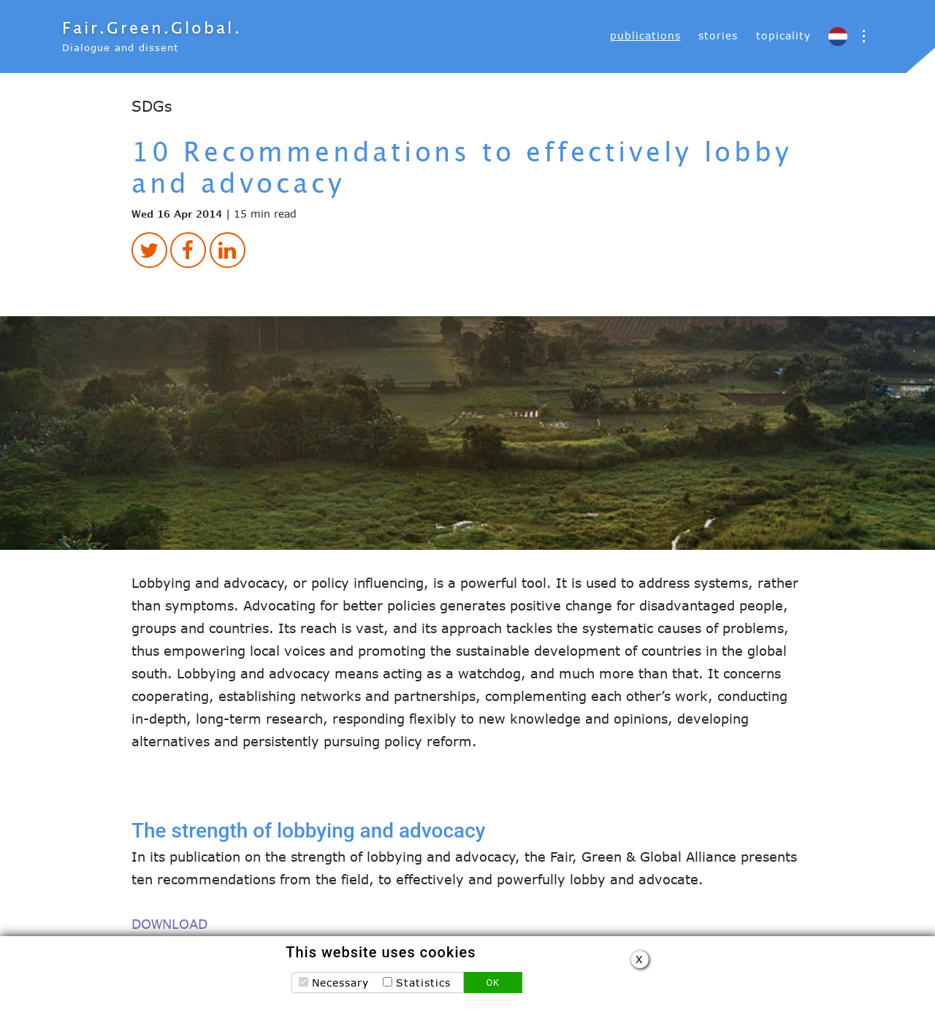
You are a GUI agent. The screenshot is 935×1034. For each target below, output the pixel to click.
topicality (783, 35)
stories (718, 35)
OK (493, 986)
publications (645, 35)
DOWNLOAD (169, 924)
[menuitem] (645, 35)
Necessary (340, 986)
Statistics (423, 986)
